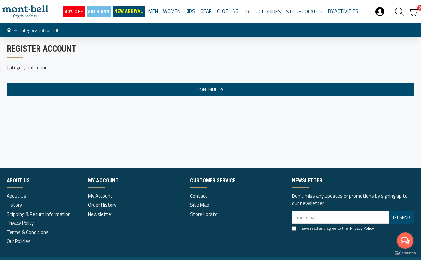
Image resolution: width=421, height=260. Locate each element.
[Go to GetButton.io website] (405, 253)
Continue (207, 89)
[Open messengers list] (405, 240)
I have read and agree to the (333, 228)
